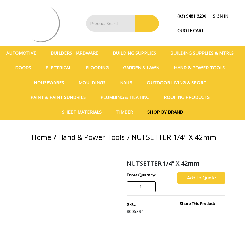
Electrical (61, 68)
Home (41, 137)
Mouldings (94, 82)
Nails (128, 82)
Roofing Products (189, 97)
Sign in (220, 16)
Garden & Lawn (143, 68)
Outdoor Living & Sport (179, 82)
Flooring (100, 68)
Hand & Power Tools (202, 68)
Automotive (23, 53)
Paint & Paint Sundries (60, 97)
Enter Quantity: (141, 175)
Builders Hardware (77, 53)
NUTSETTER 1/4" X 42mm (174, 137)
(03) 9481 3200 (191, 16)
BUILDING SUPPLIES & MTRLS (204, 53)
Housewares (51, 82)
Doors (25, 68)
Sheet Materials (84, 112)
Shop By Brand (165, 112)
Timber (127, 112)
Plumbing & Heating (127, 97)
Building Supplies (137, 53)
